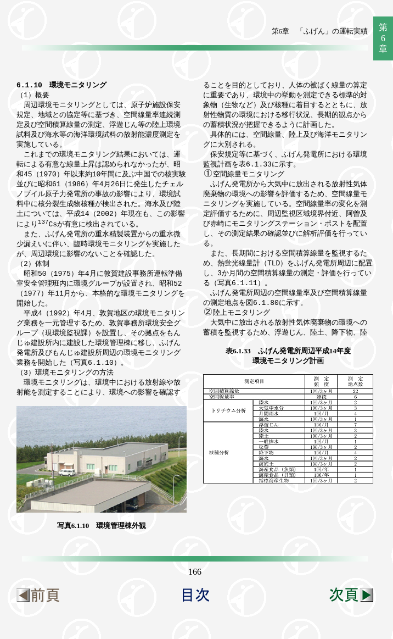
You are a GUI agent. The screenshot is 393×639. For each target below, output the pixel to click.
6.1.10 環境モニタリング (61, 85)
